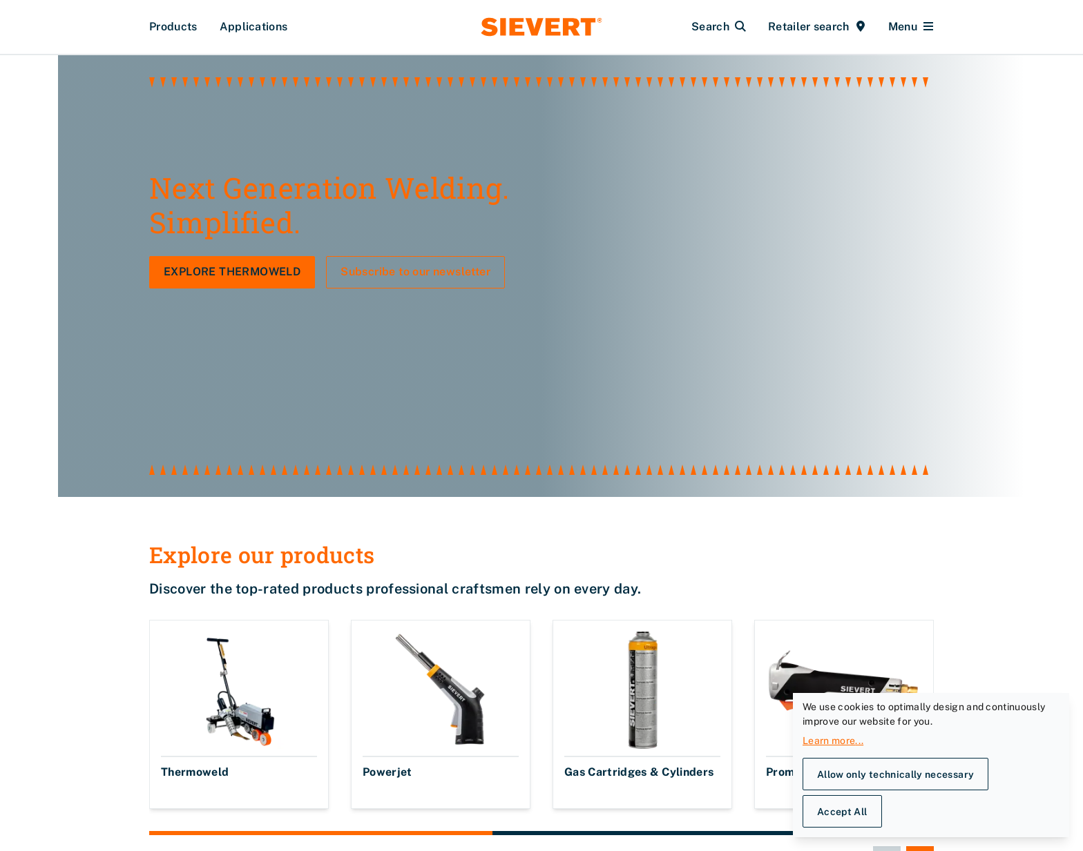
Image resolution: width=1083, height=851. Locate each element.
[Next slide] (920, 742)
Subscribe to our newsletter (415, 318)
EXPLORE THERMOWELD (232, 318)
